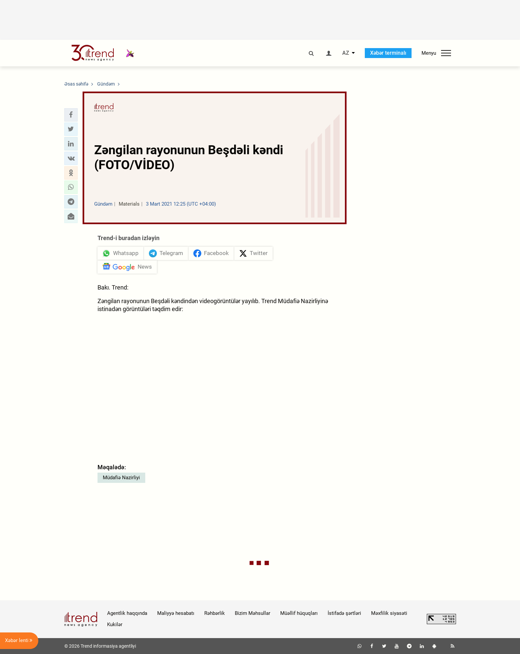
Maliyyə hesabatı (175, 613)
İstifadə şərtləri (344, 613)
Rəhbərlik (214, 613)
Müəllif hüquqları (299, 613)
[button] (71, 114)
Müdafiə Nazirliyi (121, 478)
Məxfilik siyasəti (389, 613)
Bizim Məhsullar (252, 613)
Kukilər (114, 624)
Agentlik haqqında (127, 613)
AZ (345, 53)
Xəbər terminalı (388, 53)
